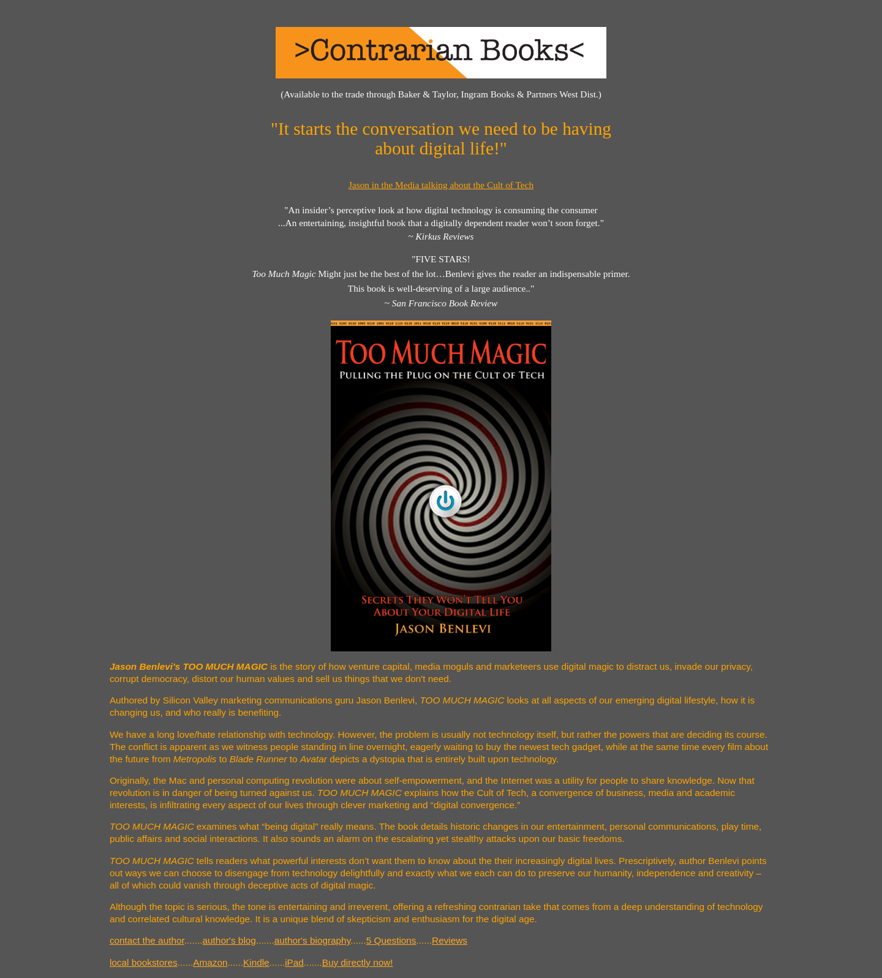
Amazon (210, 962)
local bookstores (144, 962)
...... (358, 940)
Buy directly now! (357, 962)
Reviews (449, 940)
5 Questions (391, 940)
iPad (294, 962)
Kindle (256, 962)
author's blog (229, 940)
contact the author (147, 940)
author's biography (312, 940)
